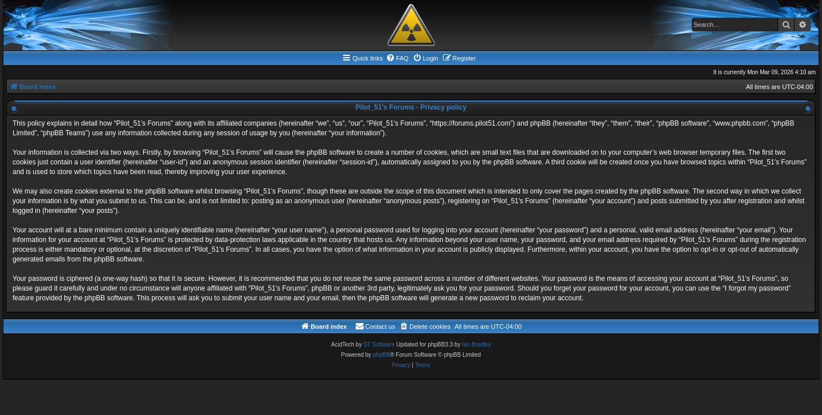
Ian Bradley (476, 344)
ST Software (379, 344)
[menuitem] (397, 58)
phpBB (381, 355)
